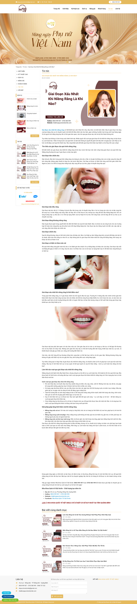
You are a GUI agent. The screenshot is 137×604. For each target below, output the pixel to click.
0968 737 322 (41, 585)
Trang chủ (56, 9)
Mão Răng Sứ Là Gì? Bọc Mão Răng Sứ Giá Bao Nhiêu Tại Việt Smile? (33, 155)
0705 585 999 (65, 494)
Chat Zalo (6, 593)
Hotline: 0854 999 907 (10, 600)
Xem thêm (35, 136)
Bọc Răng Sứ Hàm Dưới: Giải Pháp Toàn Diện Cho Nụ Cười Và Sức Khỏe (32, 177)
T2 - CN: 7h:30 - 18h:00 (45, 2)
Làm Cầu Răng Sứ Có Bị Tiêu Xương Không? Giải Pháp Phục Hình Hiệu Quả (33, 147)
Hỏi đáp (20, 90)
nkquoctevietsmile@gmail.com (25, 2)
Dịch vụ (84, 9)
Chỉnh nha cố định (32, 99)
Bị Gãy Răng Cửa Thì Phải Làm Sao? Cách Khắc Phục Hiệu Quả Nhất (32, 169)
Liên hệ (117, 9)
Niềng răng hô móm (32, 106)
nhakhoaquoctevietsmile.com (60, 496)
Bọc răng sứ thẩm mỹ (33, 120)
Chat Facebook (8, 596)
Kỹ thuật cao (75, 9)
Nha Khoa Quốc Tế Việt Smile (61, 498)
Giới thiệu (66, 9)
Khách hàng (102, 9)
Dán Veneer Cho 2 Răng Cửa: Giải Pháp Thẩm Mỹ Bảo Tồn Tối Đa (32, 162)
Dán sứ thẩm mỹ (31, 128)
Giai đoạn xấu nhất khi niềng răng (53, 130)
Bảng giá (92, 9)
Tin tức (110, 9)
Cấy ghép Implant (32, 113)
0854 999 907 (115, 2)
